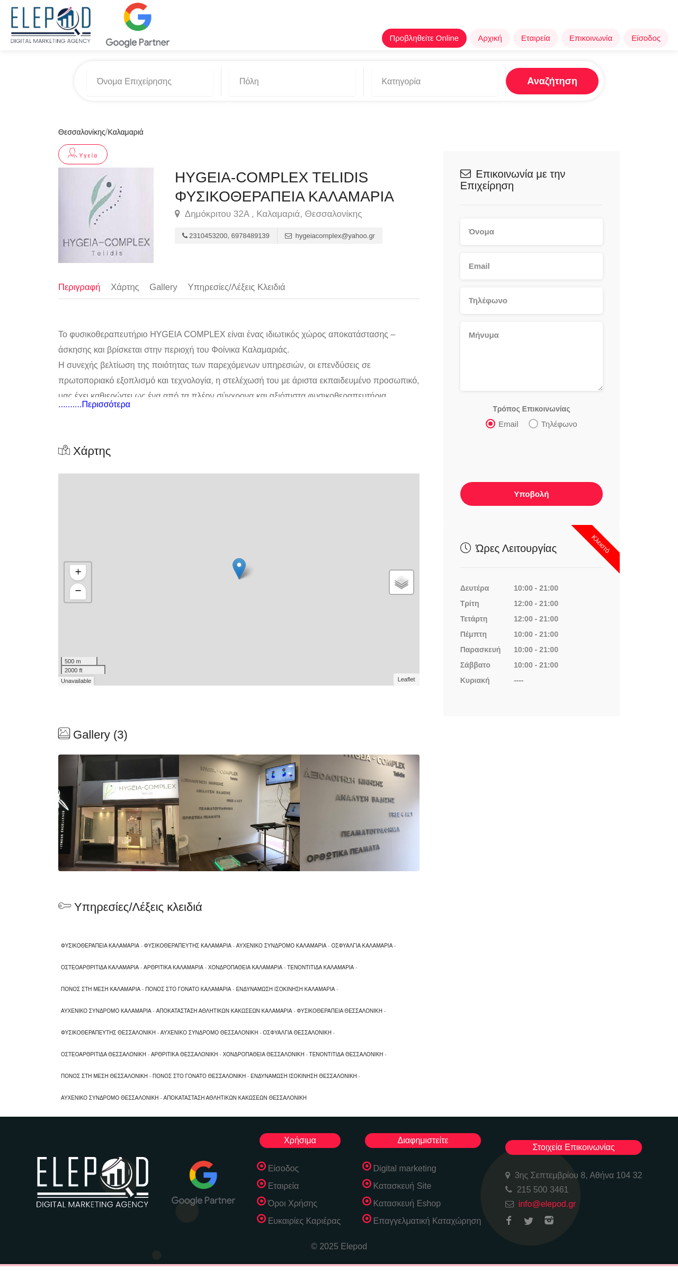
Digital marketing (404, 1167)
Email (502, 419)
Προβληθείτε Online (424, 37)
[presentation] (532, 452)
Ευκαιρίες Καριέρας (304, 1220)
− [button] (78, 591)
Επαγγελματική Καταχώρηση (427, 1220)
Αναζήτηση (522, 79)
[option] (118, 812)
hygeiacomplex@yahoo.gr (330, 232)
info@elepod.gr (547, 1203)
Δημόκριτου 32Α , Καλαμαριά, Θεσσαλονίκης (268, 210)
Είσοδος (646, 37)
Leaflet (406, 679)
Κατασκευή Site (402, 1185)
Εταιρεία (535, 37)
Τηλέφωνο (553, 419)
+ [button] (78, 572)
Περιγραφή (80, 282)
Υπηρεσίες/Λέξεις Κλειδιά (241, 282)
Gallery (165, 282)
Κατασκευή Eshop (407, 1202)
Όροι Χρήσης (293, 1202)
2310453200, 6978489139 (226, 232)
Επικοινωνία (590, 37)
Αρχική (490, 37)
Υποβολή (531, 489)
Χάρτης (126, 282)
